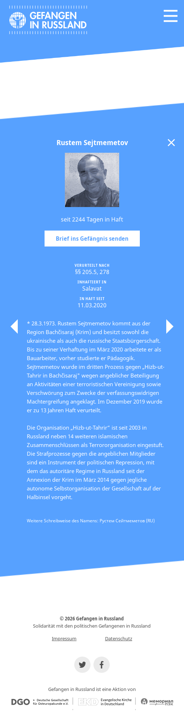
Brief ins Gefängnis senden (92, 239)
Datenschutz (118, 638)
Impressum (64, 638)
